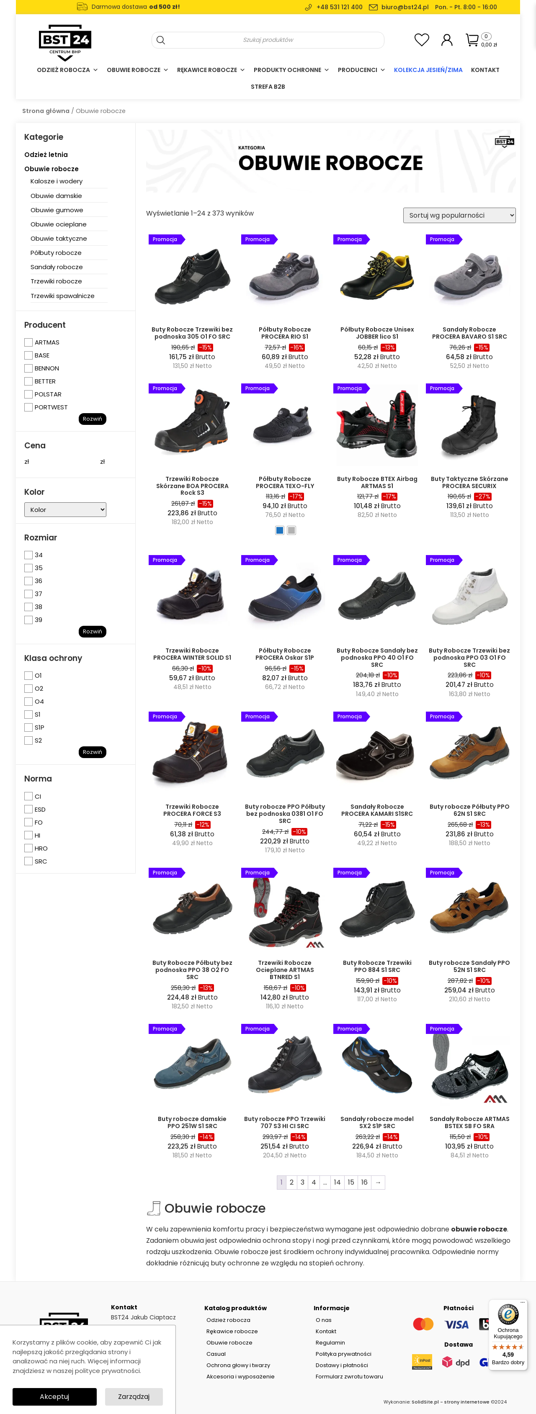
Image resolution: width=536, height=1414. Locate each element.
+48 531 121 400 (340, 7)
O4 (39, 701)
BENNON (47, 368)
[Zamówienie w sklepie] (459, 215)
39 (38, 619)
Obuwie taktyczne (59, 238)
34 (39, 554)
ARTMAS (47, 342)
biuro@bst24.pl (405, 7)
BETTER (45, 381)
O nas (324, 1320)
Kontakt (485, 70)
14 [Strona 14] (337, 1182)
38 (38, 606)
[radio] (280, 530)
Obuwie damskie (56, 195)
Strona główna (46, 111)
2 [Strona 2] (292, 1182)
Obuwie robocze (138, 70)
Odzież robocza (67, 70)
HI (37, 835)
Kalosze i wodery (56, 181)
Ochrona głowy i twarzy (238, 1365)
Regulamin (330, 1343)
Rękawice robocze (211, 70)
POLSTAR (48, 394)
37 (38, 593)
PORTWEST (51, 407)
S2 (38, 740)
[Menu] (523, 1304)
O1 (38, 675)
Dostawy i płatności (342, 1365)
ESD (40, 809)
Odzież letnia (46, 154)
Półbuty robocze (56, 252)
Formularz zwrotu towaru (349, 1377)
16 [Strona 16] (364, 1182)
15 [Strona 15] (351, 1182)
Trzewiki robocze (56, 281)
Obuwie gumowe (57, 210)
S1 (38, 714)
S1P (39, 727)
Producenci (362, 70)
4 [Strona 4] (314, 1182)
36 (38, 580)
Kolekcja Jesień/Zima (428, 70)
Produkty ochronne (292, 70)
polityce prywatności (107, 1370)
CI (38, 796)
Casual (216, 1354)
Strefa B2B (268, 86)
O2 (39, 688)
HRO (41, 848)
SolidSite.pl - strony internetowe (451, 1402)
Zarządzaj (133, 1396)
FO (39, 822)
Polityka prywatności (343, 1354)
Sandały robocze (57, 266)
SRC (41, 861)
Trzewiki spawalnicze (63, 295)
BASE (42, 355)
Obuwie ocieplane (59, 224)
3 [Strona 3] (302, 1182)
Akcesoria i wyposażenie (240, 1377)
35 (39, 567)
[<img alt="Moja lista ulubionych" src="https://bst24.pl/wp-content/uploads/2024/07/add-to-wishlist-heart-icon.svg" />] (422, 39)
